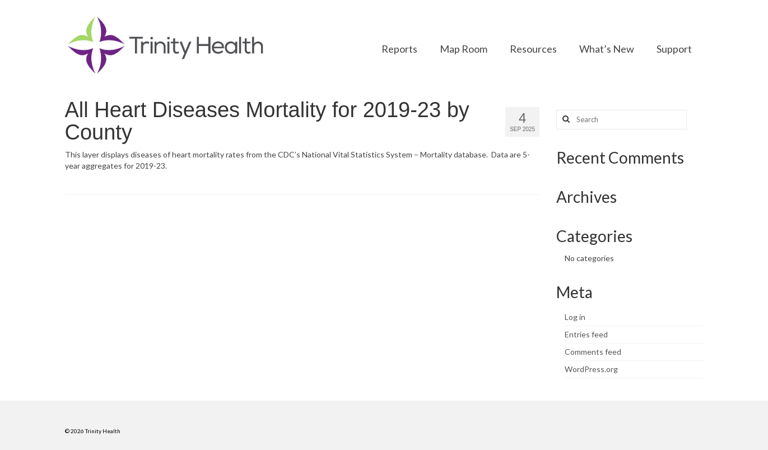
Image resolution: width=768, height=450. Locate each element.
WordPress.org (591, 369)
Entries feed (586, 334)
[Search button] (564, 119)
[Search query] (621, 119)
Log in (575, 317)
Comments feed (593, 351)
